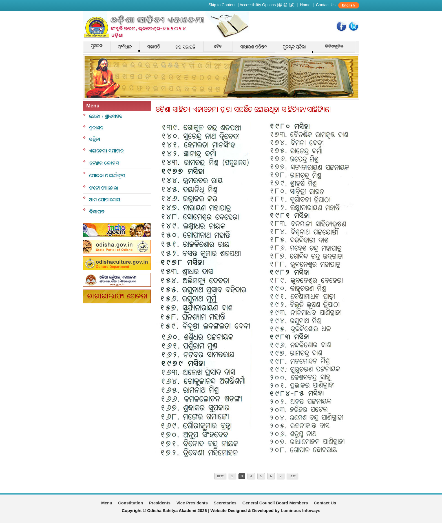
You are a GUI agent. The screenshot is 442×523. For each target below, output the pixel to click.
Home (305, 5)
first (220, 476)
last (292, 476)
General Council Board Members (275, 502)
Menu (106, 502)
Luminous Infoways (300, 510)
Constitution (130, 502)
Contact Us (325, 5)
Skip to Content (222, 5)
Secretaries (225, 502)
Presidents (160, 502)
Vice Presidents (192, 502)
